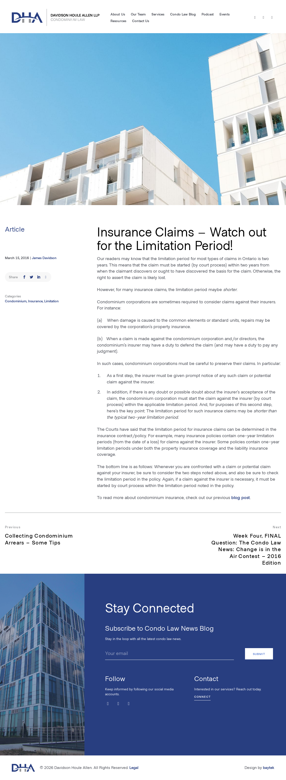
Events (224, 14)
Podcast (208, 14)
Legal (133, 767)
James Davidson (44, 258)
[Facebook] (263, 17)
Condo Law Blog (183, 14)
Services (157, 14)
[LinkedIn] (272, 17)
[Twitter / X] (255, 17)
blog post (240, 497)
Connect (202, 696)
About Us (117, 14)
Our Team (138, 14)
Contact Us (140, 21)
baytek (268, 767)
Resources (118, 21)
